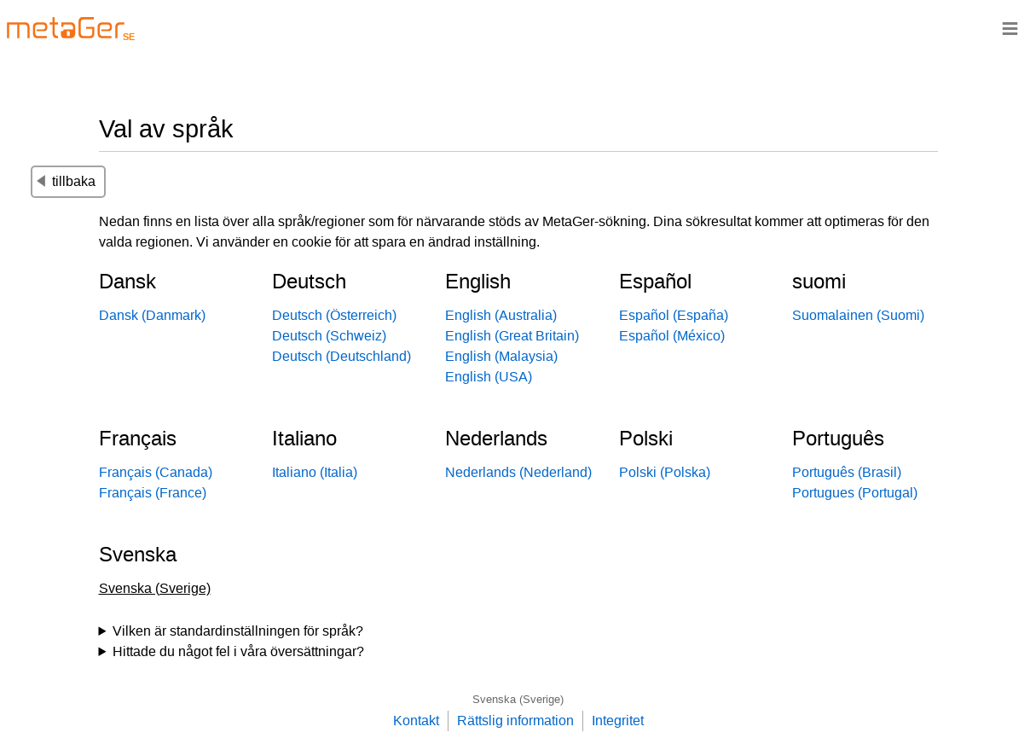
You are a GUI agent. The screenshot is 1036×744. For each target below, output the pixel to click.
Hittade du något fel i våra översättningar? (238, 651)
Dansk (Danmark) (152, 315)
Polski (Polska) (664, 472)
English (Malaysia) (501, 356)
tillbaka (66, 181)
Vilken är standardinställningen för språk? (238, 631)
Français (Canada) (155, 472)
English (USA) (488, 376)
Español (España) (673, 315)
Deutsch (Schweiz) (329, 335)
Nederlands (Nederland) (518, 472)
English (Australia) (501, 315)
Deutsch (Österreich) (334, 315)
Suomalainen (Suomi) (858, 315)
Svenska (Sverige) (518, 699)
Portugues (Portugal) (854, 492)
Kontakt (416, 720)
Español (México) (672, 335)
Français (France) (152, 492)
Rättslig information (515, 720)
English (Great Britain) (512, 335)
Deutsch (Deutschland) (341, 356)
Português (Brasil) (846, 472)
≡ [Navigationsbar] (1010, 28)
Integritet (618, 720)
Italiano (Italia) (314, 472)
